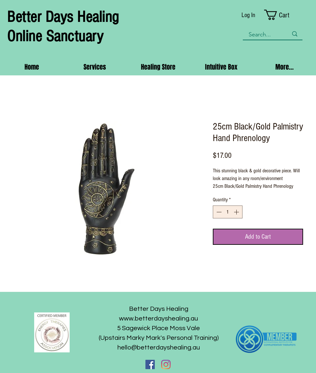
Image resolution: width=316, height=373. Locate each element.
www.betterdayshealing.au (158, 318)
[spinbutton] (227, 212)
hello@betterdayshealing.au (158, 347)
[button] (283, 15)
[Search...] (264, 34)
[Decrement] (218, 212)
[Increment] (237, 212)
